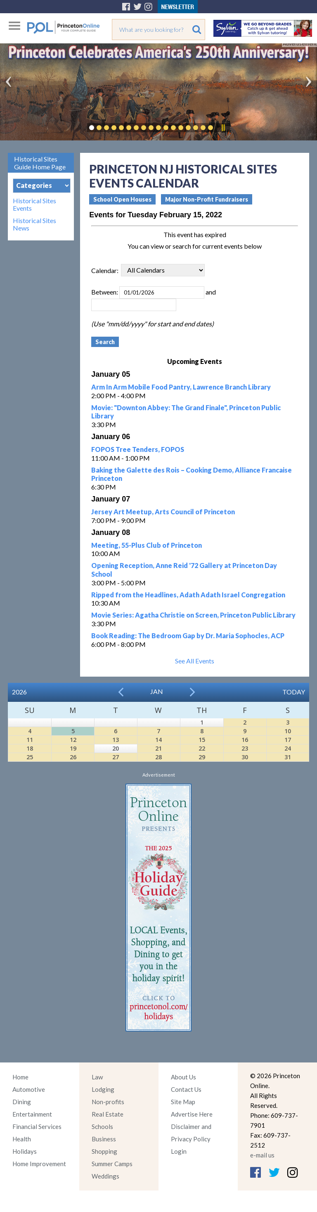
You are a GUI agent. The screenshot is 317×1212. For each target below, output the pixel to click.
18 (29, 748)
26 (73, 757)
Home (20, 1077)
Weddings (105, 1176)
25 (29, 757)
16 (244, 740)
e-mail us (262, 1155)
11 (29, 740)
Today (293, 692)
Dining (21, 1101)
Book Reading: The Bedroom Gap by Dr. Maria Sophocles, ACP (187, 635)
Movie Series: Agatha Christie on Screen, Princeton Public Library (193, 615)
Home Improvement (39, 1163)
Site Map (183, 1101)
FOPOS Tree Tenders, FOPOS (137, 449)
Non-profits (108, 1101)
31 (287, 757)
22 (202, 748)
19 (73, 748)
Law (97, 1077)
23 (244, 748)
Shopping (104, 1151)
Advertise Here (192, 1114)
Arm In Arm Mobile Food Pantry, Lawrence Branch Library (181, 387)
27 (115, 757)
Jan (156, 691)
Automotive (28, 1089)
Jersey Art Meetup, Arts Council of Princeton (163, 512)
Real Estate (107, 1114)
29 (202, 757)
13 (115, 740)
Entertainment (32, 1114)
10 (287, 731)
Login (179, 1151)
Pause (223, 127)
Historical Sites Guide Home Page (40, 163)
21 (158, 748)
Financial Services (37, 1126)
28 (158, 757)
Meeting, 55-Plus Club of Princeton (146, 545)
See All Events (194, 661)
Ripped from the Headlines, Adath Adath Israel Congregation (188, 595)
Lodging (103, 1089)
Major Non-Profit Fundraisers (206, 199)
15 (202, 740)
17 (287, 740)
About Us (183, 1077)
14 (158, 740)
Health (21, 1139)
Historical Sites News (34, 224)
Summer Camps (112, 1163)
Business (104, 1139)
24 (287, 748)
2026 (19, 692)
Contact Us (186, 1089)
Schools (102, 1126)
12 (73, 740)
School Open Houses (122, 199)
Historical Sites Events (34, 204)
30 (244, 757)
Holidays (24, 1151)
